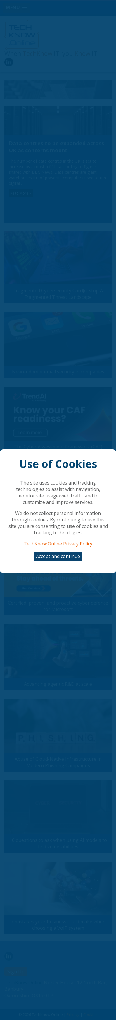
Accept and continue (58, 556)
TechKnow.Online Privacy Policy (58, 543)
